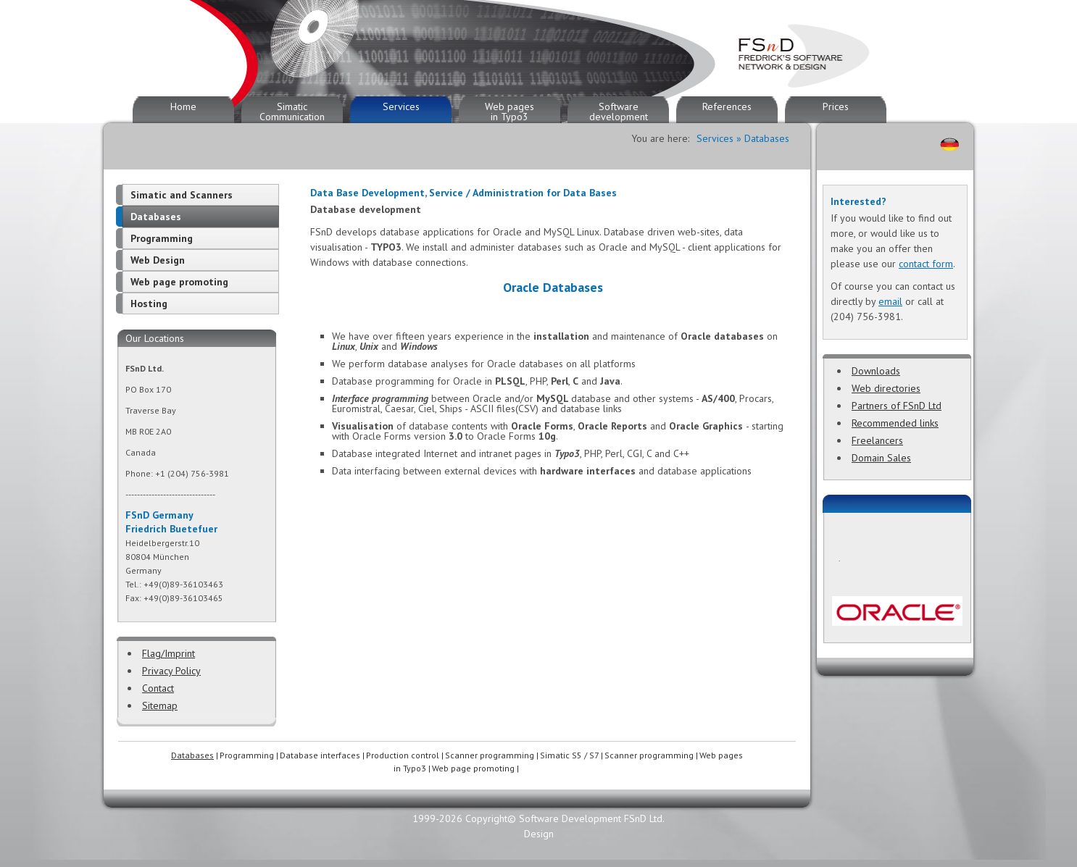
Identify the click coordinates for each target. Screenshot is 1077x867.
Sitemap (160, 705)
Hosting (148, 303)
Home (183, 106)
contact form (926, 263)
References (727, 106)
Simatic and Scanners (181, 194)
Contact (158, 688)
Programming (161, 238)
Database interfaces (320, 755)
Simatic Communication (292, 111)
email (890, 301)
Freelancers (877, 440)
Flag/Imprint (168, 653)
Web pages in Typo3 (509, 111)
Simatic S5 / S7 (569, 755)
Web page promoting (179, 281)
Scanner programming (489, 755)
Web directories (886, 388)
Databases (155, 216)
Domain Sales (881, 457)
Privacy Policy (171, 670)
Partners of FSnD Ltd (896, 405)
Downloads (876, 370)
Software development (618, 111)
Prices (836, 106)
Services (401, 106)
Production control (402, 755)
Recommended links (895, 423)
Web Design (157, 260)
